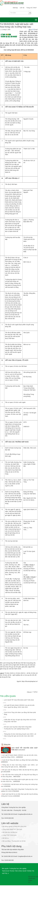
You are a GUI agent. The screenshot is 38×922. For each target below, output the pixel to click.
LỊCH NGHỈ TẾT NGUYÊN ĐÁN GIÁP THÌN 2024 (19, 700)
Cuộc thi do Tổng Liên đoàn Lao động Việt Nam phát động (20, 713)
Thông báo (6, 744)
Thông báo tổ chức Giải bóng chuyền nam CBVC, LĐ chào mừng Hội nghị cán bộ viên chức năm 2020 (20, 735)
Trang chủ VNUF (31, 7)
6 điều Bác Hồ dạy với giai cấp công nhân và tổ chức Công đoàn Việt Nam (20, 720)
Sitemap (15, 7)
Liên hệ (22, 7)
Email (35, 29)
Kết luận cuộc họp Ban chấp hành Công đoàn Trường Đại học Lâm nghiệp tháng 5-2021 (18, 728)
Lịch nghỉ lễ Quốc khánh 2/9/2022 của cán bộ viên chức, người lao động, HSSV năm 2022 (19, 706)
